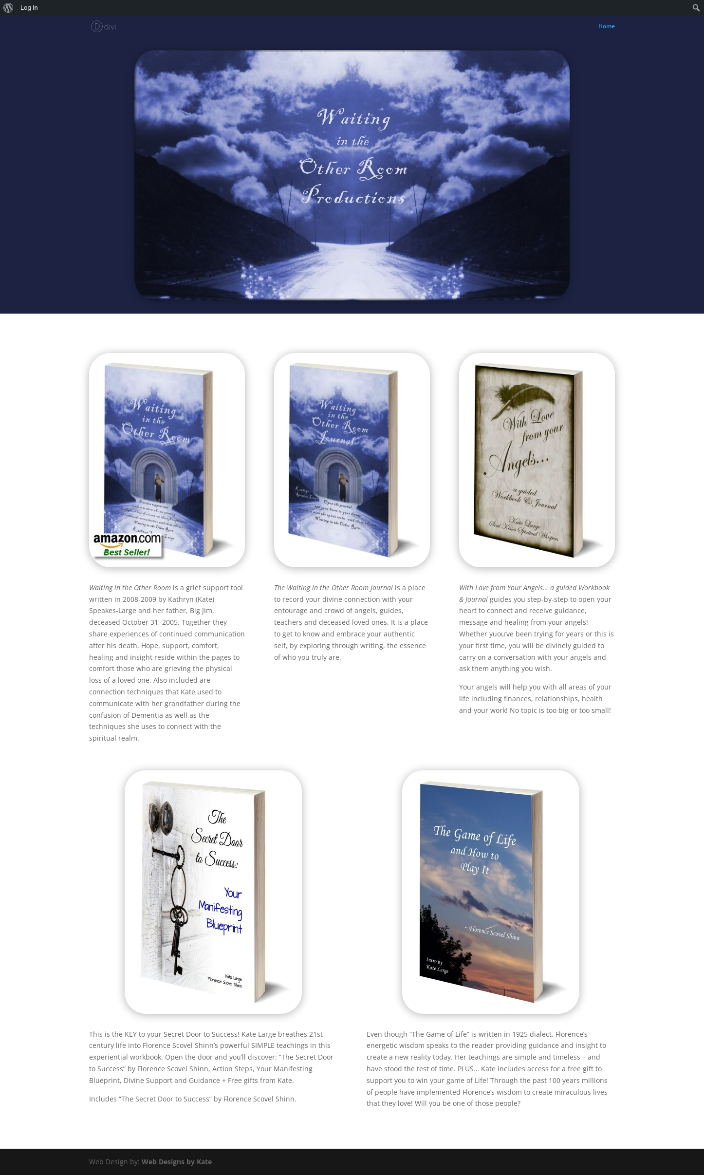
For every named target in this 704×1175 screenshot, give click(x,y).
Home (606, 26)
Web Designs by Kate (177, 1161)
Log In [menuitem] (29, 7)
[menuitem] (8, 8)
